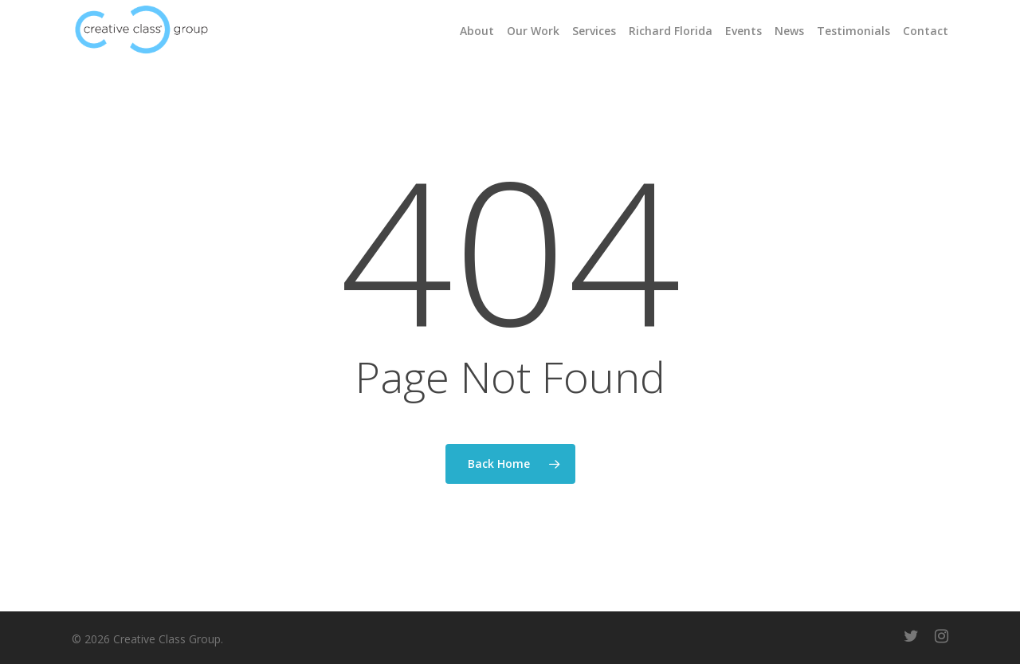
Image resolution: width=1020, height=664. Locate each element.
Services (594, 31)
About (477, 31)
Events (743, 31)
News (789, 31)
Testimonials (853, 31)
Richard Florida (670, 31)
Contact (925, 31)
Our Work (533, 31)
